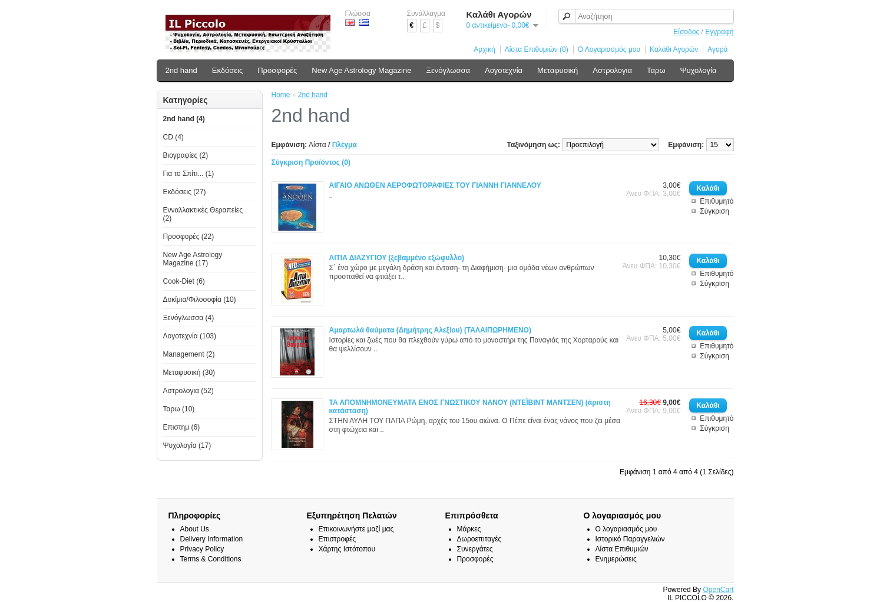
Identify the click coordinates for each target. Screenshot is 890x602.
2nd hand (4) (184, 119)
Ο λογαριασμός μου (626, 529)
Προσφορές (277, 70)
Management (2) (189, 354)
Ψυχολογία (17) (187, 445)
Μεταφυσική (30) (189, 372)
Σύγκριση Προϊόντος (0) (311, 162)
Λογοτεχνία (503, 70)
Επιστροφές (337, 539)
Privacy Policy (202, 549)
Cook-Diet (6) (184, 281)
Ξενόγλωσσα (448, 70)
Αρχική (484, 49)
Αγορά (717, 49)
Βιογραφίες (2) (186, 155)
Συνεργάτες (475, 549)
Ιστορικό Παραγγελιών (630, 539)
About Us (194, 529)
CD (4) (173, 137)
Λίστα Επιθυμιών (622, 549)
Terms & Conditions (210, 559)
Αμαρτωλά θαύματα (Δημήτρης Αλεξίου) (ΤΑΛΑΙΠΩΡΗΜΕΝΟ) (430, 330)
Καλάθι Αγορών (674, 49)
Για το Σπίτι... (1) (188, 173)
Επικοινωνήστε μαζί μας (356, 529)
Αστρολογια (612, 70)
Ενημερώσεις (616, 559)
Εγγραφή (719, 32)
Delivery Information (211, 539)
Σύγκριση (714, 211)
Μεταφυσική (557, 70)
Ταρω (656, 70)
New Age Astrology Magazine (361, 70)
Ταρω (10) (179, 409)
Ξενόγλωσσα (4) (188, 318)
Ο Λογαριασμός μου (609, 49)
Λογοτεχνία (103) (190, 336)
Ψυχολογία (698, 70)
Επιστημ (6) (181, 427)
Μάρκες (469, 529)
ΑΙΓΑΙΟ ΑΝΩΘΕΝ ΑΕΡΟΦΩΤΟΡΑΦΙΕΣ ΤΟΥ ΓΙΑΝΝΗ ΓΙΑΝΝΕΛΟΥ (435, 185)
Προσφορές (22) (188, 236)
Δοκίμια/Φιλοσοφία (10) (199, 299)
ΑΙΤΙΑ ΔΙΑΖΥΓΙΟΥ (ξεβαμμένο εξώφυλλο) (397, 258)
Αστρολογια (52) (188, 391)
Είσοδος (686, 32)
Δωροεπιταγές (479, 539)
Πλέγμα (344, 145)
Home (281, 95)
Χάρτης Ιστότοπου (347, 549)
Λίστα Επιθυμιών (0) (536, 49)
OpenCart (718, 590)
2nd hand (181, 70)
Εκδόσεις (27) (184, 192)
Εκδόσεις (227, 70)
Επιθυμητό (716, 201)
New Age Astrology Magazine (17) (193, 259)
